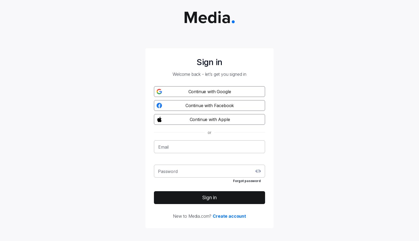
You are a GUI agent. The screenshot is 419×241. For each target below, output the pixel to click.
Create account (229, 216)
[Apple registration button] (209, 119)
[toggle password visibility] (258, 171)
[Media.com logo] (209, 17)
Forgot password (247, 181)
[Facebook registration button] (209, 105)
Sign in (209, 197)
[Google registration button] (209, 91)
